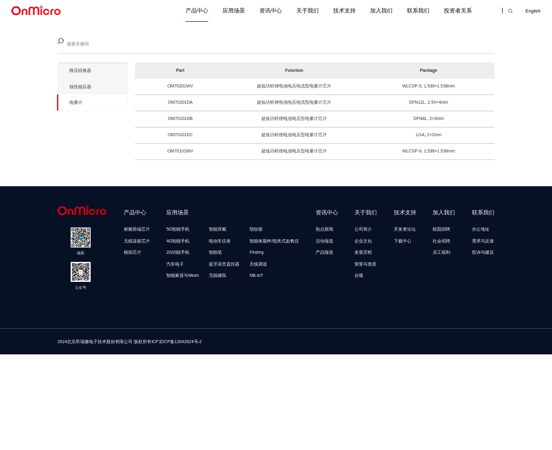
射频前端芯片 (137, 229)
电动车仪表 (220, 241)
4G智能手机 (177, 241)
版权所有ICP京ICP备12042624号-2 (168, 341)
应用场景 (234, 11)
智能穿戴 (217, 229)
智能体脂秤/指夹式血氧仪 (274, 241)
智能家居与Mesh (182, 275)
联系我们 (418, 11)
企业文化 (363, 241)
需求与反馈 (483, 241)
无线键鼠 (217, 275)
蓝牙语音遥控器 (224, 264)
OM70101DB (180, 124)
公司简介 (363, 229)
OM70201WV (180, 92)
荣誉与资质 (365, 264)
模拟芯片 (132, 252)
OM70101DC (180, 141)
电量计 (76, 104)
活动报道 (324, 241)
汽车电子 (175, 264)
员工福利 (441, 252)
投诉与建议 (483, 252)
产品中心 (197, 11)
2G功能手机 (177, 252)
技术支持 (344, 11)
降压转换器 (80, 73)
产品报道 (324, 252)
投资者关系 (458, 11)
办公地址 (480, 229)
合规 (358, 275)
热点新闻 (324, 229)
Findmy (256, 252)
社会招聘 (441, 241)
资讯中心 (270, 11)
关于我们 (307, 11)
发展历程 (363, 252)
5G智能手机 (177, 229)
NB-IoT (256, 275)
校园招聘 (441, 229)
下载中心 (402, 241)
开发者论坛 (405, 229)
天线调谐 (258, 264)
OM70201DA (180, 108)
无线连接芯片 (137, 241)
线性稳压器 (80, 89)
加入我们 (381, 11)
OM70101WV (180, 157)
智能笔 (215, 252)
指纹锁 (256, 229)
